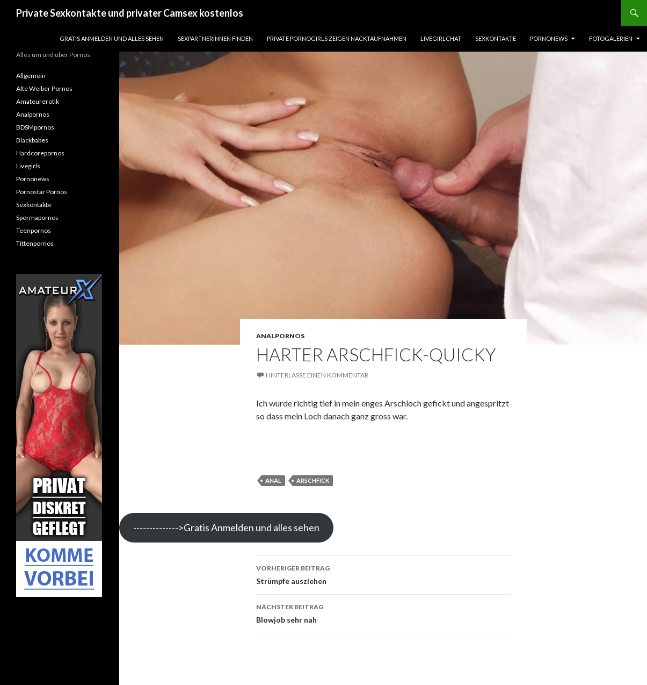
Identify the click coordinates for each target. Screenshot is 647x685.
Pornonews (549, 38)
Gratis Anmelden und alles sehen (112, 38)
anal (273, 480)
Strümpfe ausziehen (383, 574)
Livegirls (28, 166)
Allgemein (31, 76)
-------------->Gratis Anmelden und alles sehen (226, 527)
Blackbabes (32, 140)
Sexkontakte (495, 38)
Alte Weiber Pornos (44, 88)
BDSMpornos (35, 127)
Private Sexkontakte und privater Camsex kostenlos (129, 13)
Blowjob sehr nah (383, 612)
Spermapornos (37, 217)
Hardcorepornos (40, 153)
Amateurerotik (37, 101)
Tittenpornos (35, 243)
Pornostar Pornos (41, 192)
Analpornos (280, 336)
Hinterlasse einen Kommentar (317, 375)
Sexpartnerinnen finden (215, 38)
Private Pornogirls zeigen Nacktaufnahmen (336, 38)
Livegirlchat (440, 38)
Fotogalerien (611, 38)
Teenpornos (33, 230)
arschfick (312, 480)
